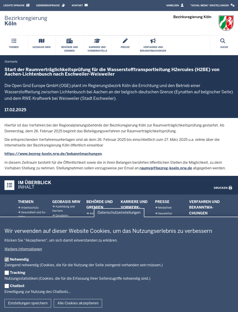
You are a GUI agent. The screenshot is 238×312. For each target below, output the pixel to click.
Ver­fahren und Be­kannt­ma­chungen (204, 207)
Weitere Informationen (23, 249)
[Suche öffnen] (224, 45)
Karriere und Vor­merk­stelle (134, 207)
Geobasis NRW (66, 201)
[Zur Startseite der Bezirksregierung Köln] (25, 20)
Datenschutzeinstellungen (119, 212)
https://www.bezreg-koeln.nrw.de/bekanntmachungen (53, 153)
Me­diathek (165, 207)
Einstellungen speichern (28, 303)
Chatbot (17, 286)
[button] (212, 5)
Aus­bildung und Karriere (63, 209)
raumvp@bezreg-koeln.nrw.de (166, 168)
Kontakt (80, 5)
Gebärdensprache (50, 5)
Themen (25, 201)
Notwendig (19, 259)
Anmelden (174, 5)
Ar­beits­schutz (30, 207)
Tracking (17, 272)
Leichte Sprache (16, 5)
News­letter (165, 213)
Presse (162, 201)
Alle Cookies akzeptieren (77, 303)
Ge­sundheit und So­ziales (32, 214)
